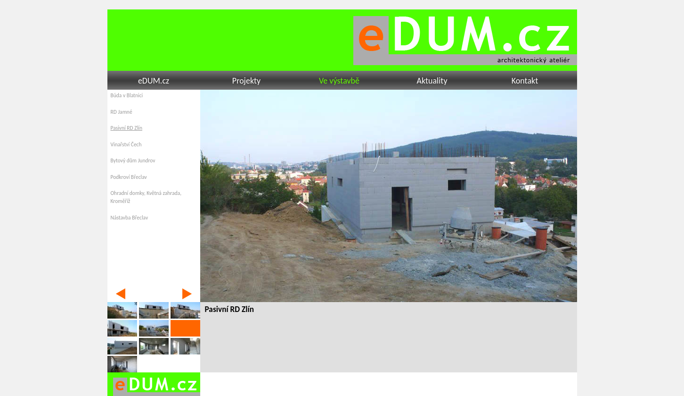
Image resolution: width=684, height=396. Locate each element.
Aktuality (431, 81)
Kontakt (525, 81)
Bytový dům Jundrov (133, 160)
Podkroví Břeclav (129, 177)
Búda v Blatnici (127, 95)
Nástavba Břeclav (129, 217)
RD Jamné (121, 112)
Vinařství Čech (126, 144)
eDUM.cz (153, 81)
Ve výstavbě (339, 81)
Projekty (246, 81)
